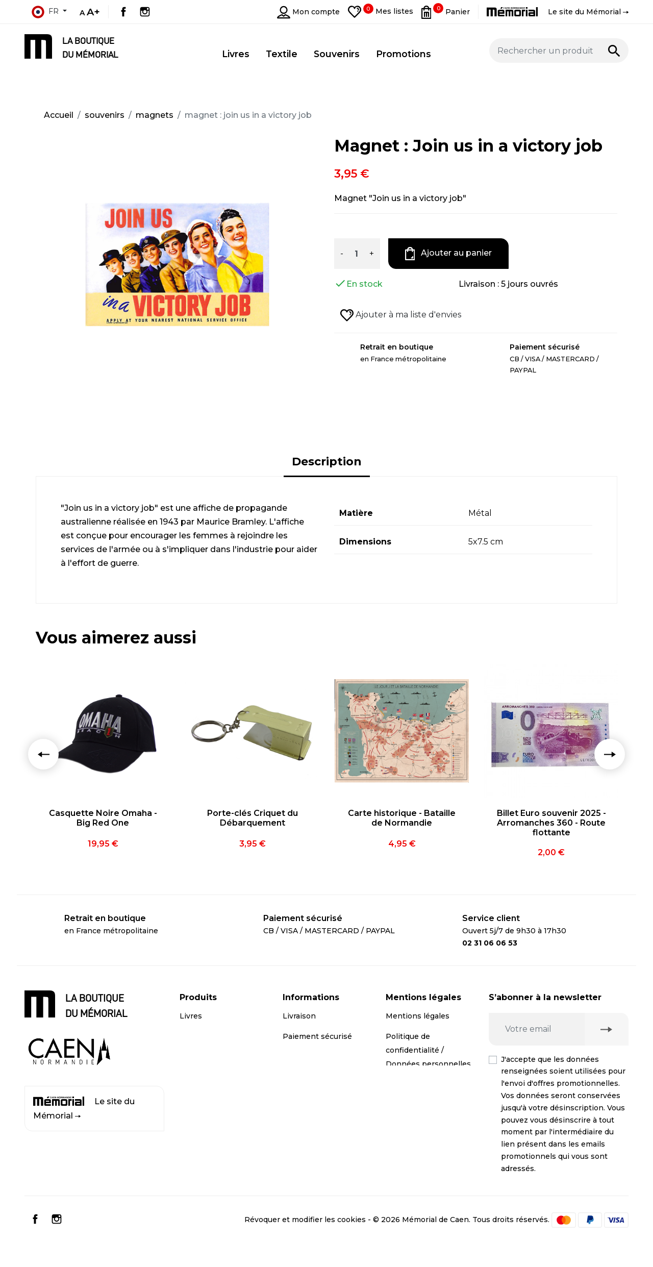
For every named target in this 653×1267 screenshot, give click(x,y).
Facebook (123, 11)
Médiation (404, 1104)
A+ (93, 12)
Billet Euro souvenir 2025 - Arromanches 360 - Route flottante (551, 822)
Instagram (145, 11)
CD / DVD (197, 1036)
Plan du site (304, 1111)
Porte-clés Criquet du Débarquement (252, 818)
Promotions (201, 1097)
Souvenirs (198, 1056)
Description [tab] (327, 461)
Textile (192, 1077)
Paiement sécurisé (317, 1036)
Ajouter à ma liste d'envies (400, 315)
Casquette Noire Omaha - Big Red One (103, 818)
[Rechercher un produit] (559, 50)
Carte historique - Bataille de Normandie (402, 818)
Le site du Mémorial (84, 1109)
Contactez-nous (312, 1091)
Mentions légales (417, 1016)
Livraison (299, 1016)
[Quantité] (356, 253)
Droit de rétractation (423, 1084)
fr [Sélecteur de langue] (45, 12)
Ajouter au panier (448, 253)
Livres (191, 1016)
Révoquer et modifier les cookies (305, 1242)
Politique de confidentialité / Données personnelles (428, 1050)
